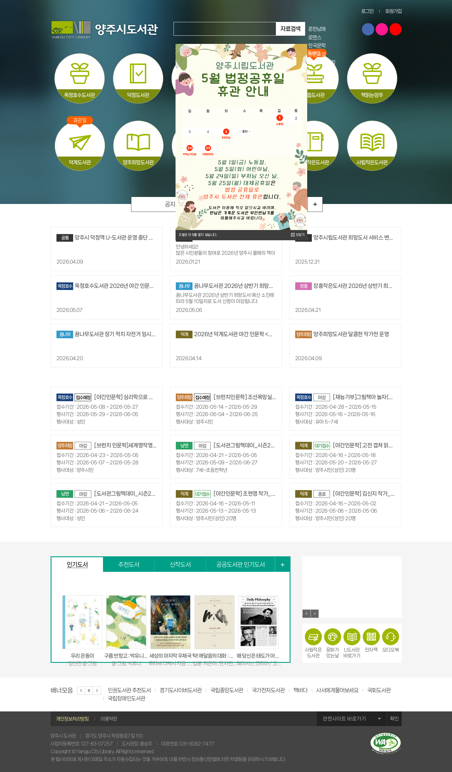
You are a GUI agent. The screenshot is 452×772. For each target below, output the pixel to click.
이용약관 (109, 718)
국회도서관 (379, 690)
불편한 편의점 (321, 62)
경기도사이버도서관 (180, 690)
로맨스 (314, 37)
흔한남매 (317, 29)
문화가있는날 (332, 643)
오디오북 (390, 640)
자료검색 (290, 29)
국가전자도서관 (268, 690)
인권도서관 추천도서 (129, 690)
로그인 (367, 11)
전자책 (371, 640)
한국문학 (317, 45)
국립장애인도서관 (126, 698)
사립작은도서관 (313, 643)
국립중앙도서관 (226, 690)
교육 (312, 70)
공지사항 (175, 204)
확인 (394, 718)
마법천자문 (319, 79)
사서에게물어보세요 (337, 690)
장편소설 (317, 54)
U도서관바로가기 (351, 643)
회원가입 (393, 11)
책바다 (300, 690)
